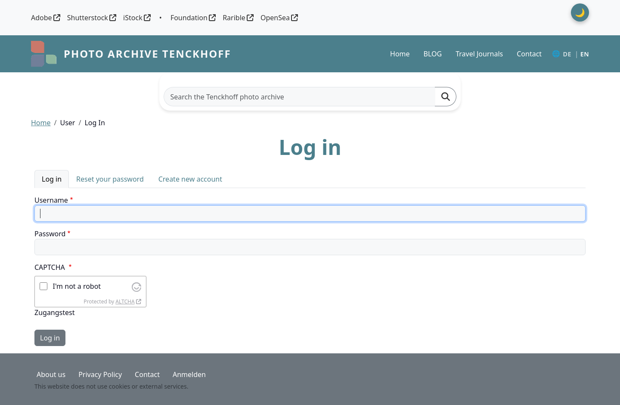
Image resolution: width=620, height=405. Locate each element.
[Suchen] (445, 96)
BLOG (433, 54)
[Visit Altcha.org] (136, 286)
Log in (52, 179)
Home (400, 54)
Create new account (190, 179)
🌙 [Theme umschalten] (580, 12)
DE (567, 54)
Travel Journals (479, 54)
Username (51, 200)
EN (584, 54)
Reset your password (110, 179)
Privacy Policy (100, 374)
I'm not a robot (77, 286)
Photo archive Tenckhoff (147, 53)
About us (51, 374)
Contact (529, 54)
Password (49, 233)
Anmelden (189, 374)
